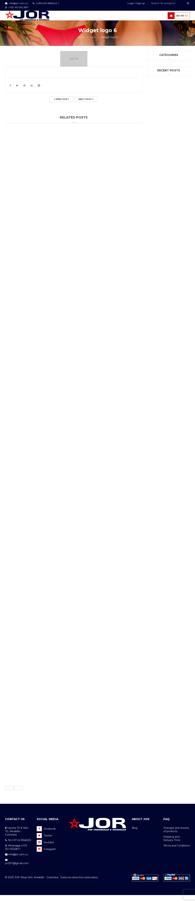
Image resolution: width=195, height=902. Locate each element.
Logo (93, 44)
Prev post (62, 106)
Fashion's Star (157, 70)
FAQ (166, 826)
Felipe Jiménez (158, 128)
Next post (85, 106)
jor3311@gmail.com (17, 870)
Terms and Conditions (176, 852)
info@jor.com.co (18, 861)
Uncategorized (158, 84)
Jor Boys (154, 77)
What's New (157, 91)
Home (81, 44)
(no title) (154, 122)
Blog (135, 834)
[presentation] (9, 795)
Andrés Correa (158, 133)
